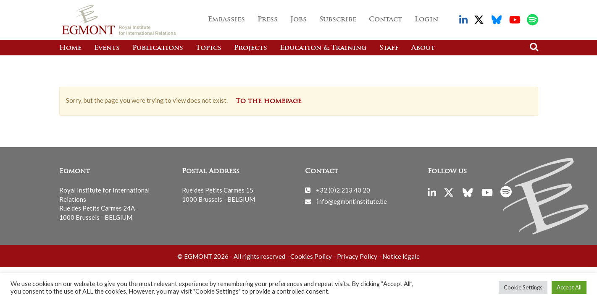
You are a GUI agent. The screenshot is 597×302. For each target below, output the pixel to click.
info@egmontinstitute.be (352, 201)
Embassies (226, 19)
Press (268, 19)
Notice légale (401, 256)
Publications (157, 48)
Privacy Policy (357, 256)
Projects (250, 48)
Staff (389, 48)
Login (426, 19)
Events (107, 48)
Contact (385, 19)
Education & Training (323, 48)
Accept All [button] (569, 287)
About (423, 48)
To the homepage (269, 101)
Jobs (298, 19)
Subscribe (337, 19)
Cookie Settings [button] (523, 287)
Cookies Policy (311, 256)
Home (70, 48)
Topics (208, 48)
